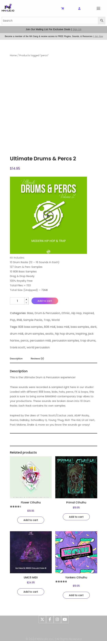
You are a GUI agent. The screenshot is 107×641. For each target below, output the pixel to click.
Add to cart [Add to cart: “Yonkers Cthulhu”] (76, 595)
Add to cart (44, 301)
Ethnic (65, 313)
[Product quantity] (19, 301)
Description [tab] (16, 358)
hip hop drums (64, 334)
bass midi (63, 327)
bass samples (80, 327)
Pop (12, 320)
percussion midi (40, 341)
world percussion (38, 347)
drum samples (34, 334)
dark (93, 327)
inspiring (81, 334)
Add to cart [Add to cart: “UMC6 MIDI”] (30, 591)
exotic (49, 334)
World (56, 320)
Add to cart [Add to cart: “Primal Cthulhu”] (76, 517)
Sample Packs (32, 320)
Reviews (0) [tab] (37, 358)
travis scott (17, 347)
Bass (30, 313)
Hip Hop (76, 313)
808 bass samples (30, 327)
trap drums (88, 341)
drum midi (16, 334)
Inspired (88, 313)
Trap (47, 320)
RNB (19, 320)
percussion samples (65, 341)
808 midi (49, 327)
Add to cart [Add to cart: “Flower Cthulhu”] (30, 520)
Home (13, 55)
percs (24, 341)
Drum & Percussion (47, 313)
